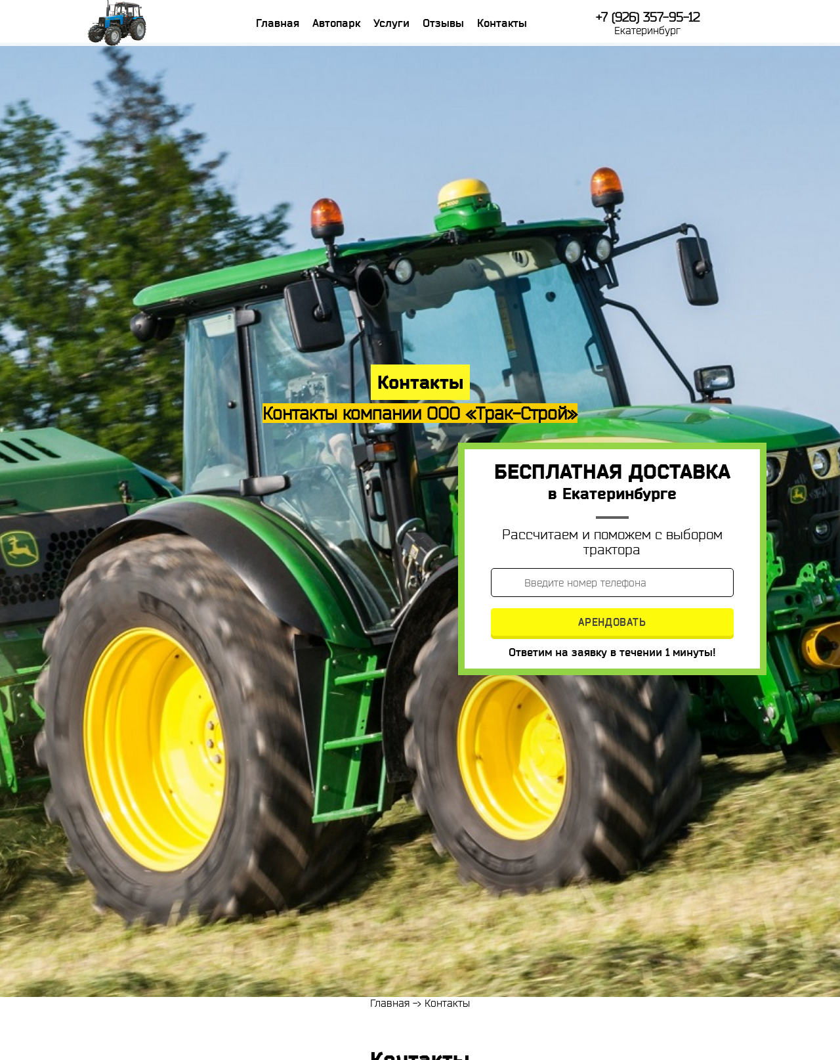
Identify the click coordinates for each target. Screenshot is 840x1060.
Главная (277, 23)
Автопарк (336, 23)
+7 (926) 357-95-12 (648, 17)
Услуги (391, 23)
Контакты (502, 23)
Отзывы (443, 23)
